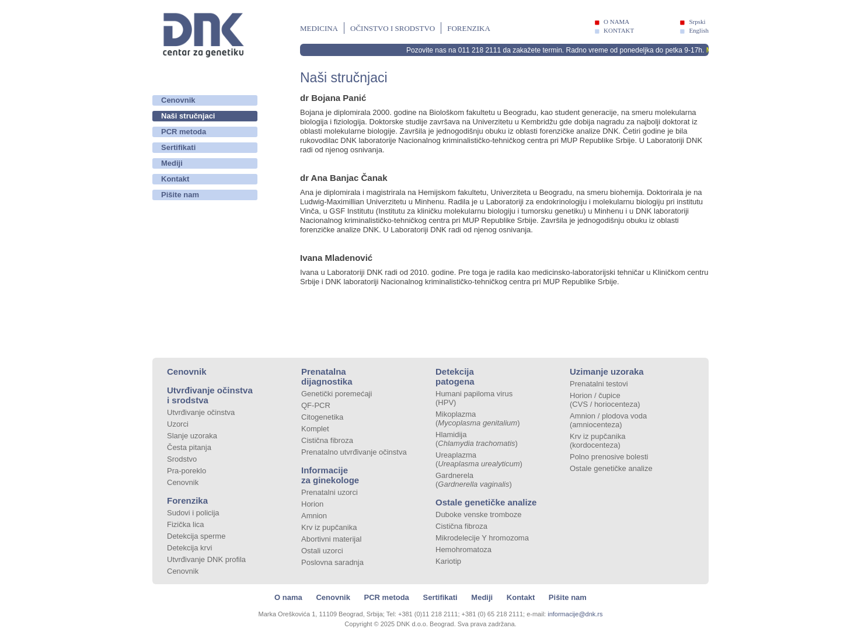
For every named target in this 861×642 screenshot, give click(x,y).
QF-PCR (315, 405)
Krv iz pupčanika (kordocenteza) (597, 440)
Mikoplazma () (477, 418)
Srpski (697, 21)
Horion (312, 504)
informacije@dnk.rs (575, 613)
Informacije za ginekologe (330, 475)
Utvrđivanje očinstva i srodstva (210, 395)
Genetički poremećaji (336, 393)
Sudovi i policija (193, 512)
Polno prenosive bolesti (609, 456)
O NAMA (616, 21)
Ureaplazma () (478, 459)
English (699, 30)
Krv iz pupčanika (329, 527)
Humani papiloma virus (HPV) (474, 398)
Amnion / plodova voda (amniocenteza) (608, 420)
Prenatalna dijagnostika (327, 376)
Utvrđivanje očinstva (201, 412)
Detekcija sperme (196, 536)
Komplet (315, 428)
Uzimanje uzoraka (607, 371)
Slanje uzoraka (192, 435)
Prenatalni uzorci (329, 492)
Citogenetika (322, 417)
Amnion (314, 515)
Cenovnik (178, 100)
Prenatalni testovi (599, 383)
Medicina (319, 28)
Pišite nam (180, 194)
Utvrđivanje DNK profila (206, 559)
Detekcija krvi (189, 547)
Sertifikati (178, 147)
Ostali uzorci (322, 550)
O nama (288, 597)
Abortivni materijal (331, 539)
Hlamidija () (476, 439)
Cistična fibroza (327, 440)
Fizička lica (185, 524)
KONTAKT (619, 30)
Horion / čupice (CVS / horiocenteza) (605, 400)
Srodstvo (182, 459)
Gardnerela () (473, 480)
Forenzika (468, 28)
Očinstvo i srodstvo (392, 28)
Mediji (172, 163)
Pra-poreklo (186, 470)
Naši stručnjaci (188, 115)
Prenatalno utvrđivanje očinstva (354, 452)
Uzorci (178, 424)
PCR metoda (183, 131)
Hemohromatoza (463, 549)
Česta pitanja (189, 447)
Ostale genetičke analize (485, 502)
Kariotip (448, 561)
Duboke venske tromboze (478, 514)
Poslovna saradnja (332, 562)
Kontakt (175, 179)
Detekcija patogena (455, 376)
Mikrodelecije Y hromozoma (482, 537)
